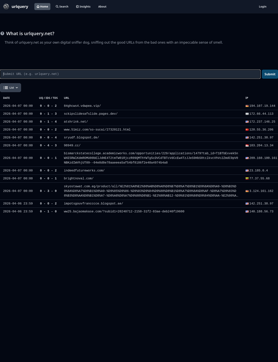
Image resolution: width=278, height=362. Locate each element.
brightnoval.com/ (79, 178)
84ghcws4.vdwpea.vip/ (82, 106)
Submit (269, 74)
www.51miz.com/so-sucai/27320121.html (97, 129)
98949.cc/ (72, 145)
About (102, 6)
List (10, 87)
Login (262, 6)
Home (42, 6)
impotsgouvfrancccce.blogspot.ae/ (93, 203)
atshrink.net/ (76, 122)
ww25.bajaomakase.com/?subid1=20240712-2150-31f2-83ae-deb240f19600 (124, 211)
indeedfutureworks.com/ (84, 170)
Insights (83, 6)
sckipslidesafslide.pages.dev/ (91, 114)
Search (62, 6)
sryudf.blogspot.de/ (81, 137)
